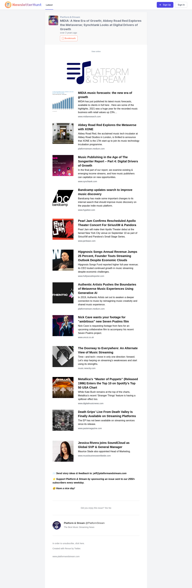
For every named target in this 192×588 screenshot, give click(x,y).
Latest (49, 5)
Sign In (181, 4)
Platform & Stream (70, 17)
